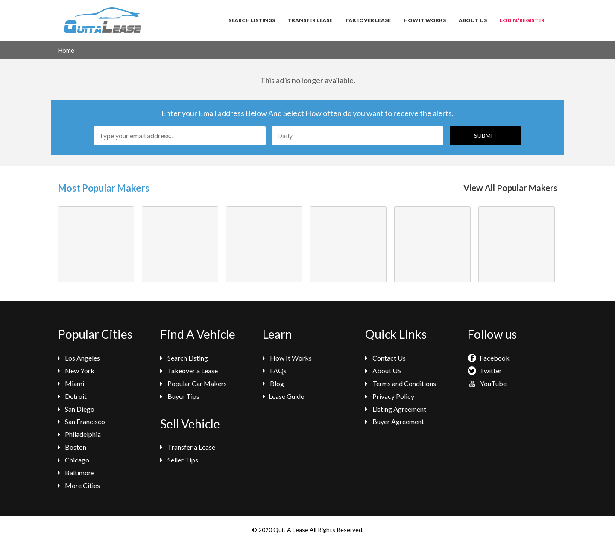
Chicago (73, 460)
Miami (71, 383)
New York (76, 370)
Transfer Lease (310, 20)
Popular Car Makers (193, 383)
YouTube (487, 383)
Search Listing (184, 358)
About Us (473, 20)
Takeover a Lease (189, 370)
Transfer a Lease (187, 447)
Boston (72, 447)
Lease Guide (283, 396)
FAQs (275, 370)
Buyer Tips (179, 396)
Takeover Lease (368, 20)
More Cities (79, 485)
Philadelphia (79, 434)
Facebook (489, 358)
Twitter (485, 370)
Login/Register (522, 20)
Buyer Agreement (394, 421)
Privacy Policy (389, 396)
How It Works (425, 20)
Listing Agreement (395, 409)
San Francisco (81, 421)
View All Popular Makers (510, 187)
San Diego (76, 409)
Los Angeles (79, 358)
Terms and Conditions (400, 383)
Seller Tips (179, 460)
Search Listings (251, 20)
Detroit (72, 396)
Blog (273, 383)
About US (383, 370)
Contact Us (385, 358)
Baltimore (76, 472)
